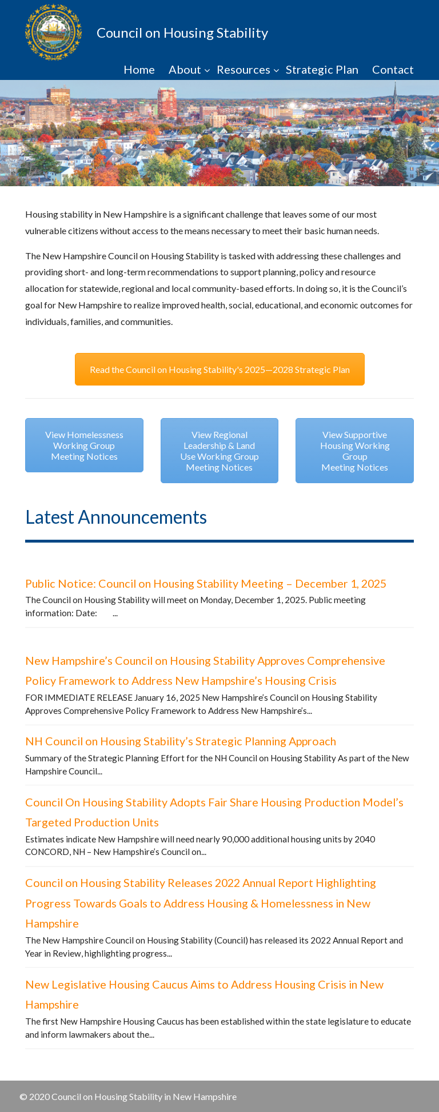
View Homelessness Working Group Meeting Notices (84, 445)
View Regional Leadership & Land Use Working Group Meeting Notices (219, 450)
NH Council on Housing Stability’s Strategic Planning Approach (180, 741)
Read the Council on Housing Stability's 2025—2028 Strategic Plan (220, 369)
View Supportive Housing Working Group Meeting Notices (355, 450)
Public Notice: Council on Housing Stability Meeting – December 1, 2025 (205, 583)
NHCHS (53, 32)
